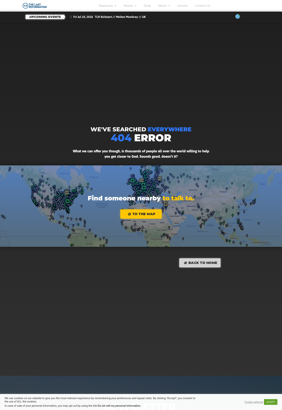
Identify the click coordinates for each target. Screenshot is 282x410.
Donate (183, 5)
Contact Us (202, 5)
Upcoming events (45, 17)
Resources (107, 6)
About (164, 6)
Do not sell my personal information (119, 405)
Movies (130, 6)
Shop (147, 5)
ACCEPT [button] (270, 402)
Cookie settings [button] (253, 402)
